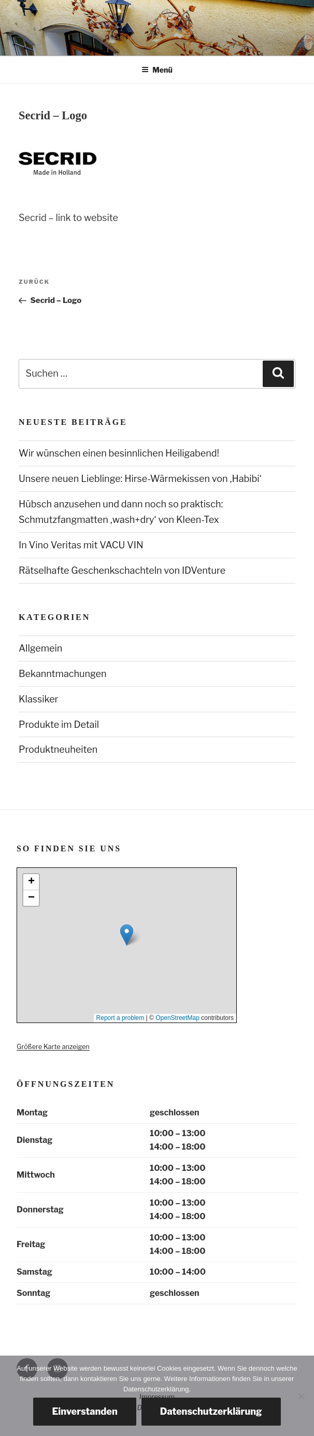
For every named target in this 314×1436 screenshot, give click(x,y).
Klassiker (39, 699)
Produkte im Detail (59, 724)
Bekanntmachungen (62, 673)
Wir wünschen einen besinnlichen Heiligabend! (119, 453)
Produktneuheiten (58, 749)
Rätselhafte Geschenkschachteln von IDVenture (122, 570)
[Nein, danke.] (301, 1396)
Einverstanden (84, 1411)
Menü (157, 69)
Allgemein (40, 648)
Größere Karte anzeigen (53, 1047)
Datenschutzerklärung (211, 1411)
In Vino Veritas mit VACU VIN (81, 545)
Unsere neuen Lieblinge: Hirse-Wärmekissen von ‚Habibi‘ (140, 478)
